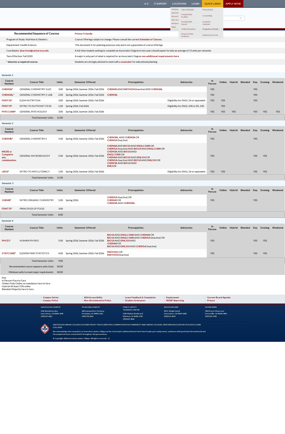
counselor (126, 60)
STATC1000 (8, 251)
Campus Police (50, 299)
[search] (228, 18)
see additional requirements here (160, 54)
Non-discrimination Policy (97, 299)
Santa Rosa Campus (51, 306)
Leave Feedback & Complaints (140, 296)
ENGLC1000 (143, 144)
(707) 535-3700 (210, 315)
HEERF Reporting (175, 299)
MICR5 (5, 150)
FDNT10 (6, 98)
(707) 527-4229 (169, 315)
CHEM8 (6, 198)
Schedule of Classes (150, 37)
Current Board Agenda (219, 296)
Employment (172, 296)
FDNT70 (6, 104)
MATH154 (129, 87)
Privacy (211, 299)
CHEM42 (112, 87)
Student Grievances (135, 299)
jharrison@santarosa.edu (34, 49)
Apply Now (233, 3)
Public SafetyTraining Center (131, 307)
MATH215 (112, 250)
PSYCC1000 (8, 110)
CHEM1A (112, 138)
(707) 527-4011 (46, 315)
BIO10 (126, 144)
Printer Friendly (84, 32)
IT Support (160, 3)
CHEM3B (7, 137)
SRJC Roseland (171, 306)
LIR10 (5, 169)
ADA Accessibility (93, 296)
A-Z (145, 3)
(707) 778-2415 (87, 315)
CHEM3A (7, 87)
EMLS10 (141, 155)
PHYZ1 (6, 239)
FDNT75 (6, 207)
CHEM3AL (157, 87)
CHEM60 (112, 144)
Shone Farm (211, 306)
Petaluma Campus (91, 306)
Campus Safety (51, 296)
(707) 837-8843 (128, 317)
